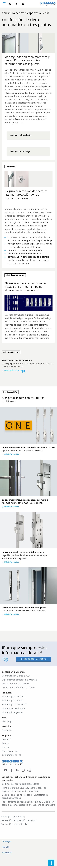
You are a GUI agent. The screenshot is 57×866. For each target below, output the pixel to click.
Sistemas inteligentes (12, 713)
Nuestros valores (10, 751)
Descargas (7, 730)
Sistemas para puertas (12, 701)
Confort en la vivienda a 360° (16, 676)
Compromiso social (11, 755)
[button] (23, 3)
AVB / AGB (18, 817)
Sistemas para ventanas (13, 697)
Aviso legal (6, 817)
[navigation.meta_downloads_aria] (16, 3)
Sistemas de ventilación (13, 709)
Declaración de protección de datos (18, 821)
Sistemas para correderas (14, 705)
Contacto (6, 740)
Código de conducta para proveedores (20, 784)
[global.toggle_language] (10, 3)
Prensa (5, 743)
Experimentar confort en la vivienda (19, 680)
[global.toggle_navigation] (4, 3)
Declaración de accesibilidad (14, 824)
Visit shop (6, 722)
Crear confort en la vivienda (15, 684)
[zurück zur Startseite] (48, 4)
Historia (6, 747)
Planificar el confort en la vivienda (18, 688)
